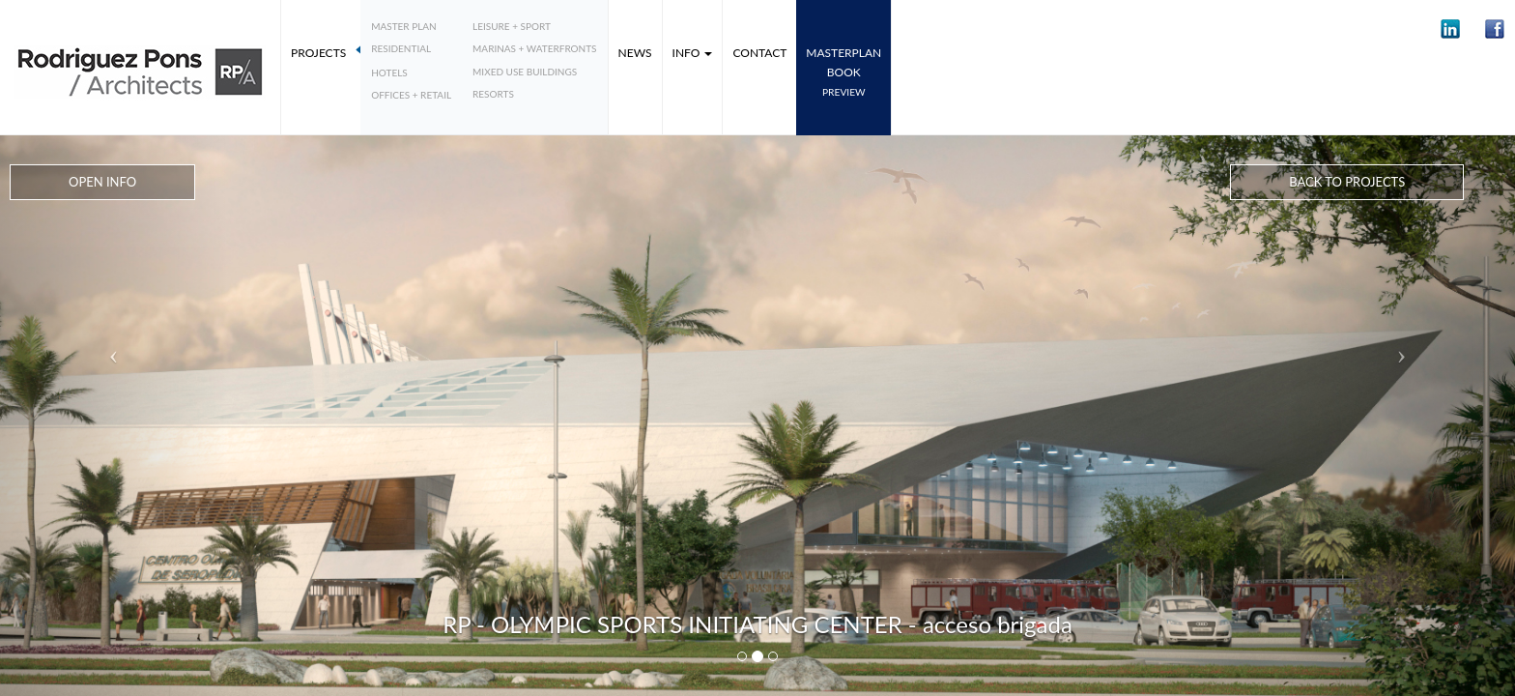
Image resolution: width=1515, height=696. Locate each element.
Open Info (102, 181)
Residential (401, 48)
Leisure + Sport (511, 26)
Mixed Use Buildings (524, 71)
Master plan (404, 26)
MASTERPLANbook (843, 71)
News (635, 52)
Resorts (493, 94)
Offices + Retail (411, 95)
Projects (318, 52)
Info (692, 52)
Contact (759, 52)
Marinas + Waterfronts (534, 48)
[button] (1450, 29)
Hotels (389, 72)
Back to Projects (1347, 181)
